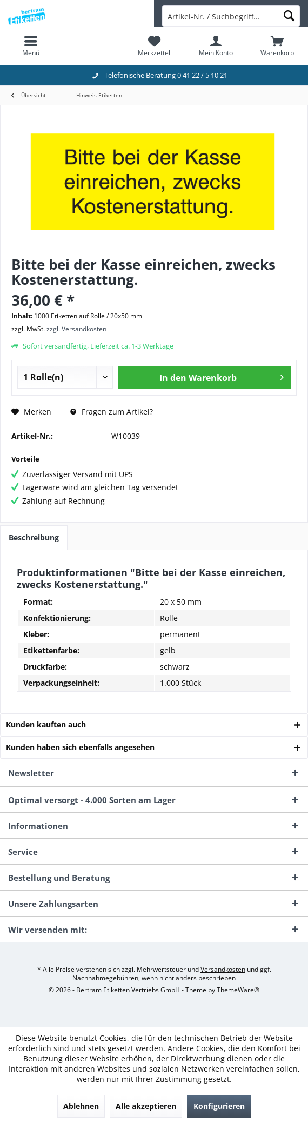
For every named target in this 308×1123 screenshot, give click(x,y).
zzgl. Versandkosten (76, 328)
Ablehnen (81, 1106)
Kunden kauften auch (46, 724)
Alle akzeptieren (146, 1106)
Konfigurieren (219, 1106)
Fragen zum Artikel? (111, 411)
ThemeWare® (238, 989)
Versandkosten (222, 969)
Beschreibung (34, 537)
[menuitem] (31, 46)
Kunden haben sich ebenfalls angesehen (80, 747)
